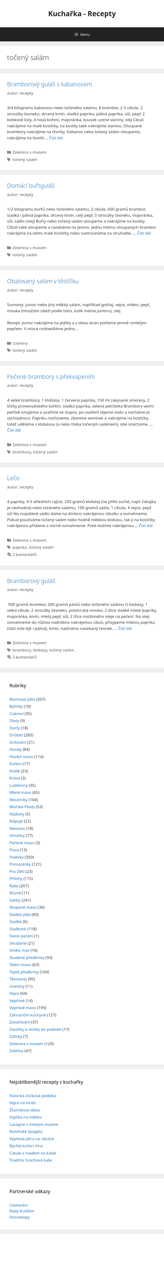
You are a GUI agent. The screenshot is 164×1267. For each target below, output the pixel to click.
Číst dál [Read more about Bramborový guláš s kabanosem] (56, 137)
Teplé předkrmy (24, 972)
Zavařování (19, 1022)
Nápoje (16, 821)
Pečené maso (21, 842)
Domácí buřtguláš (30, 185)
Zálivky (15, 1036)
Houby (15, 749)
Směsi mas (19, 950)
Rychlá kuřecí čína (26, 1145)
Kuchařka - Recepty (82, 13)
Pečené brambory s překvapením (51, 376)
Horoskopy (19, 1217)
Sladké (15, 921)
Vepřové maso (22, 1007)
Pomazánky (20, 864)
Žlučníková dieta (24, 1110)
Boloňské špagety (26, 1131)
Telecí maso (20, 964)
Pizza (14, 849)
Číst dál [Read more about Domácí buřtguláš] (144, 233)
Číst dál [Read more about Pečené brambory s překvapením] (14, 430)
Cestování (18, 1205)
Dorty (14, 728)
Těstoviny (18, 979)
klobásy (40, 650)
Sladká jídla (20, 914)
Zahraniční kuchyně (27, 1015)
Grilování (17, 742)
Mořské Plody (22, 806)
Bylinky (16, 706)
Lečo (13, 478)
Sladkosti (17, 928)
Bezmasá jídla (22, 699)
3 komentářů (24, 657)
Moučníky (18, 799)
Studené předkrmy (26, 957)
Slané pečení (21, 936)
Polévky (16, 857)
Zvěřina (16, 1050)
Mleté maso (20, 792)
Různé (15, 892)
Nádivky (16, 814)
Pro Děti (16, 871)
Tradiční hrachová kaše (30, 1160)
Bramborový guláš (31, 581)
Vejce (14, 993)
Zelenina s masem (29, 152)
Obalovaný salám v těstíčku (43, 281)
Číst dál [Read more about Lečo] (146, 525)
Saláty (15, 900)
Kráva (14, 778)
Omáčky (17, 835)
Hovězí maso (21, 756)
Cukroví (16, 713)
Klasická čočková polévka (32, 1095)
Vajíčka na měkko (25, 1117)
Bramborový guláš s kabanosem (49, 84)
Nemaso (17, 828)
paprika (19, 547)
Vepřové (17, 1000)
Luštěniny (18, 785)
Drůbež (16, 735)
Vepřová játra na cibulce (31, 1138)
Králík (14, 771)
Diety (14, 720)
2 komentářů (24, 554)
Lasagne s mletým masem (33, 1124)
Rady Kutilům (21, 1211)
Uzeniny (20, 343)
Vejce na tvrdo (22, 1102)
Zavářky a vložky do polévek (35, 1029)
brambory (21, 452)
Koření (15, 763)
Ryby (13, 885)
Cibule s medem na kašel (32, 1153)
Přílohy (16, 878)
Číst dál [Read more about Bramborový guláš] (125, 628)
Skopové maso (23, 907)
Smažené (17, 943)
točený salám (24, 159)
